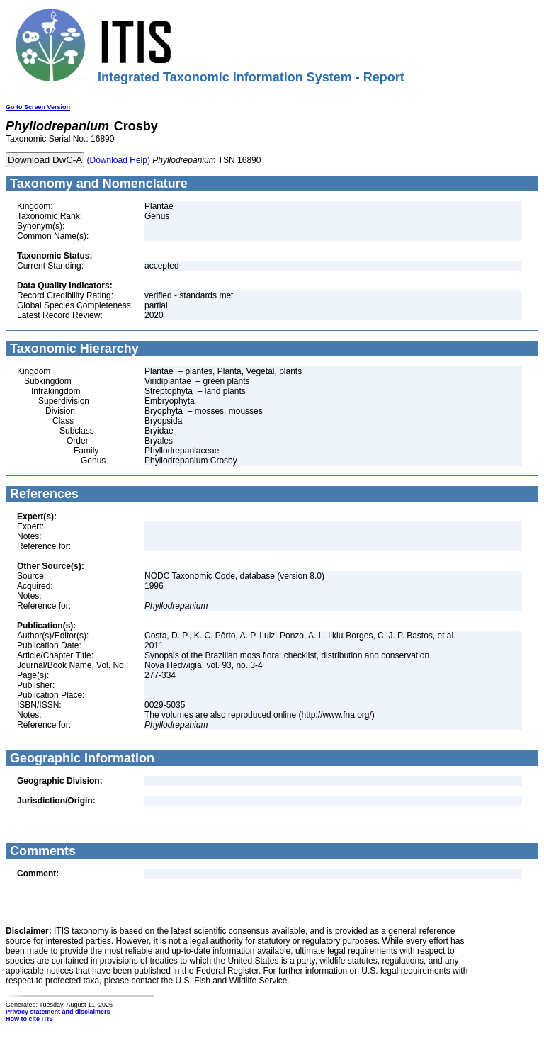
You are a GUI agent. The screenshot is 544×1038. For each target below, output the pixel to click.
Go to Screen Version (38, 107)
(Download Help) (118, 160)
